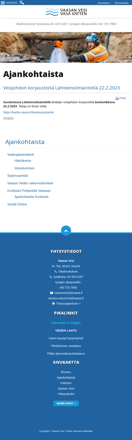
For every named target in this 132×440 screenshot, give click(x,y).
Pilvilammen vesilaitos (66, 346)
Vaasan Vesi (66, 388)
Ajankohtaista (24, 141)
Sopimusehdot (17, 175)
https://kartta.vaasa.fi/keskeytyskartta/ (28, 112)
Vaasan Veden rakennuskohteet (30, 183)
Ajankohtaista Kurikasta (31, 197)
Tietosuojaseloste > (68, 303)
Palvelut (66, 383)
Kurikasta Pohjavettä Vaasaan (29, 190)
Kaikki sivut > (66, 403)
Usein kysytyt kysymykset (66, 338)
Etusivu (66, 372)
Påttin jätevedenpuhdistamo (66, 353)
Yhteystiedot (66, 394)
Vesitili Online (17, 204)
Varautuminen (24, 168)
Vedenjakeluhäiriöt (20, 154)
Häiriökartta (22, 160)
